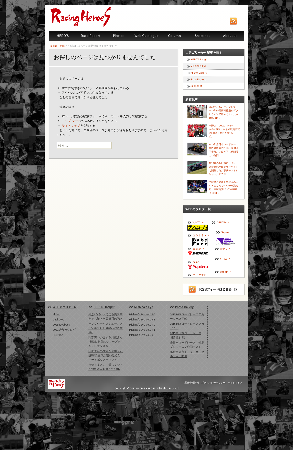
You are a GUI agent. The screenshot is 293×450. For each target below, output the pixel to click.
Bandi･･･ (225, 272)
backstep (58, 319)
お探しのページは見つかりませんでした (105, 57)
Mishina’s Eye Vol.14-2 (142, 324)
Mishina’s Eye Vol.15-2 (142, 314)
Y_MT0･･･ (199, 222)
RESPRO (58, 335)
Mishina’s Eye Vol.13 (141, 335)
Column (174, 35)
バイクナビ (200, 275)
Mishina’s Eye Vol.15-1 (142, 319)
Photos (118, 35)
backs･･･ (198, 248)
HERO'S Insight (199, 59)
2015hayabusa (61, 324)
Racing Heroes (57, 45)
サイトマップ (71, 125)
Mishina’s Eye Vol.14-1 (142, 329)
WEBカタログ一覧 (65, 307)
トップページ (71, 121)
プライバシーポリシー (213, 382)
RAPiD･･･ (226, 248)
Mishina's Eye (199, 66)
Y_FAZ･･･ (226, 258)
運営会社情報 (191, 382)
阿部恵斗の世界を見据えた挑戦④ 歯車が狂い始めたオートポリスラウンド (105, 355)
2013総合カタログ (64, 329)
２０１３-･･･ (201, 235)
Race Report (90, 35)
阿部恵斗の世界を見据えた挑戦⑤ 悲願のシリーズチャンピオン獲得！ (105, 342)
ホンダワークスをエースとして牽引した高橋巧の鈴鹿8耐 (105, 328)
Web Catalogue (146, 35)
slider (56, 314)
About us (230, 35)
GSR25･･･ (223, 222)
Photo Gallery (199, 72)
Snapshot (202, 35)
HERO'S (63, 35)
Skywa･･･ (227, 232)
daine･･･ (198, 262)
